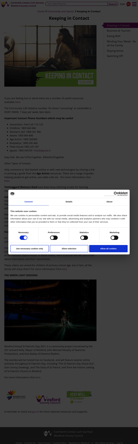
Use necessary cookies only (29, 248)
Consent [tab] (29, 201)
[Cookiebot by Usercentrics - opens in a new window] (116, 194)
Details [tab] (69, 201)
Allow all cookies (108, 248)
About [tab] (109, 201)
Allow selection (69, 248)
